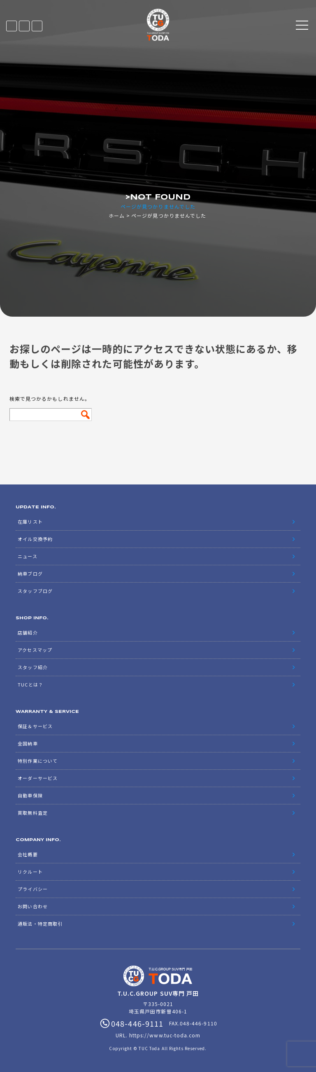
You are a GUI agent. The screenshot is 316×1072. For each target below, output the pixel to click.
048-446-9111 (37, 26)
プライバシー (32, 889)
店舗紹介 (27, 632)
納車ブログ (30, 573)
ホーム (117, 215)
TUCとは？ (30, 684)
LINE (24, 26)
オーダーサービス (37, 778)
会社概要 (27, 854)
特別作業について (37, 760)
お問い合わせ (32, 906)
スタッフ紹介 (32, 667)
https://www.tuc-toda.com (164, 1035)
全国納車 (27, 743)
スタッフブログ (35, 591)
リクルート (30, 871)
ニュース (27, 556)
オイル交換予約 (35, 539)
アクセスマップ (35, 649)
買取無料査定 (32, 812)
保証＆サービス (35, 726)
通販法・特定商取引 (40, 923)
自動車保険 (30, 795)
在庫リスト (11, 26)
